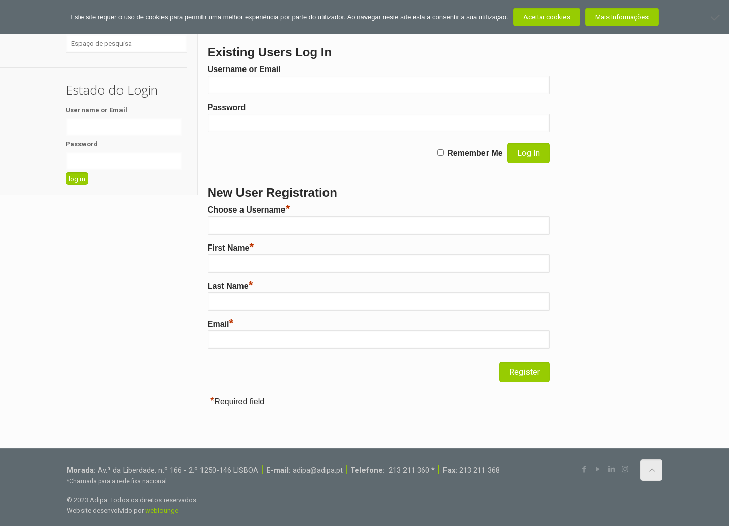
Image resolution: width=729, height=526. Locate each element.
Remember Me (474, 153)
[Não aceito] (716, 17)
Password (227, 107)
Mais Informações (622, 17)
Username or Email (244, 69)
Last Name (230, 286)
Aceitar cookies (546, 17)
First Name (231, 247)
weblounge (161, 510)
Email (220, 324)
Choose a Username (249, 209)
